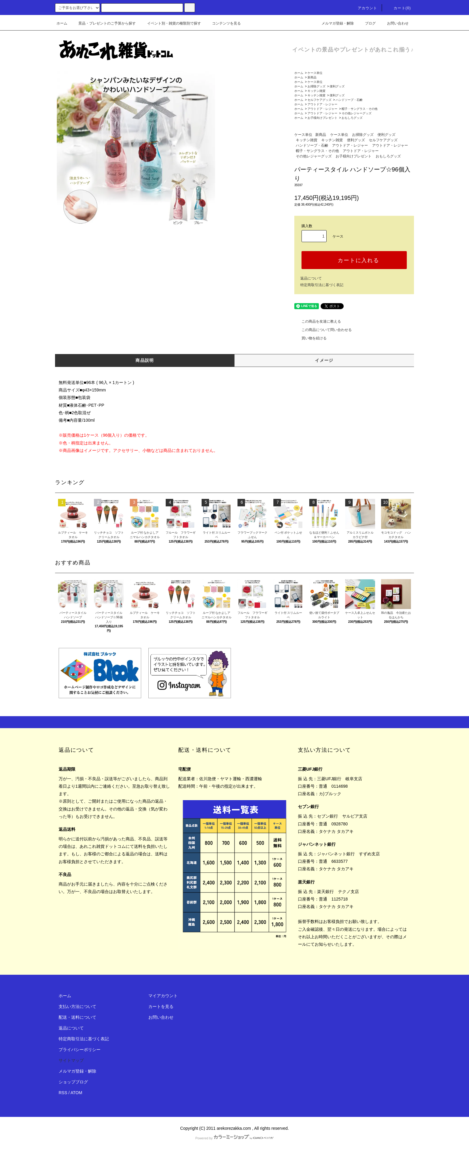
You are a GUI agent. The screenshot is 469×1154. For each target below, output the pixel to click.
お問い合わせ (394, 23)
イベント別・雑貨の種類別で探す (170, 23)
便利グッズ (337, 86)
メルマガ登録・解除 (334, 23)
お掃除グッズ (316, 86)
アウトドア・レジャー (322, 104)
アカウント (364, 8)
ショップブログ (73, 1081)
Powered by (234, 1138)
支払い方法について (77, 1006)
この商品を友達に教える (317, 321)
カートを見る (160, 1006)
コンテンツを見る (223, 23)
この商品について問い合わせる (323, 330)
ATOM (76, 1092)
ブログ (367, 23)
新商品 (311, 77)
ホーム (62, 23)
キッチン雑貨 (316, 90)
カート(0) (398, 8)
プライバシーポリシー (79, 1049)
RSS (63, 1092)
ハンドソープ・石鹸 (349, 99)
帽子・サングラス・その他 (359, 108)
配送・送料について (77, 1017)
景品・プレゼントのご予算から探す (103, 23)
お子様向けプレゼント (322, 117)
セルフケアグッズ (319, 99)
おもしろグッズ (352, 117)
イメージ (324, 360)
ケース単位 (314, 73)
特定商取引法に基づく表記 (321, 285)
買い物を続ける (310, 338)
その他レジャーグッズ (356, 113)
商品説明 (144, 360)
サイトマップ (71, 1060)
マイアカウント (163, 995)
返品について (311, 278)
